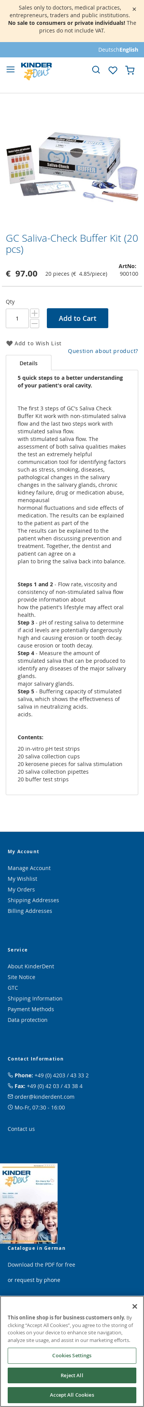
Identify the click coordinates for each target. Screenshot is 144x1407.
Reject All (72, 1375)
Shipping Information (35, 998)
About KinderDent (31, 966)
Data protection (28, 1019)
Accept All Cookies (72, 1394)
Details (29, 363)
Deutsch (108, 49)
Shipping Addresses (33, 900)
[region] (72, 1351)
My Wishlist (22, 878)
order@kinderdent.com (44, 1096)
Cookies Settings (71, 1355)
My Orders (21, 889)
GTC (13, 987)
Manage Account (29, 868)
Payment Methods (31, 1009)
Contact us (21, 1128)
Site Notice (21, 977)
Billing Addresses (30, 910)
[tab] (28, 362)
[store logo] (36, 71)
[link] (96, 69)
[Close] (134, 1306)
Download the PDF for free (41, 1264)
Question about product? (103, 351)
